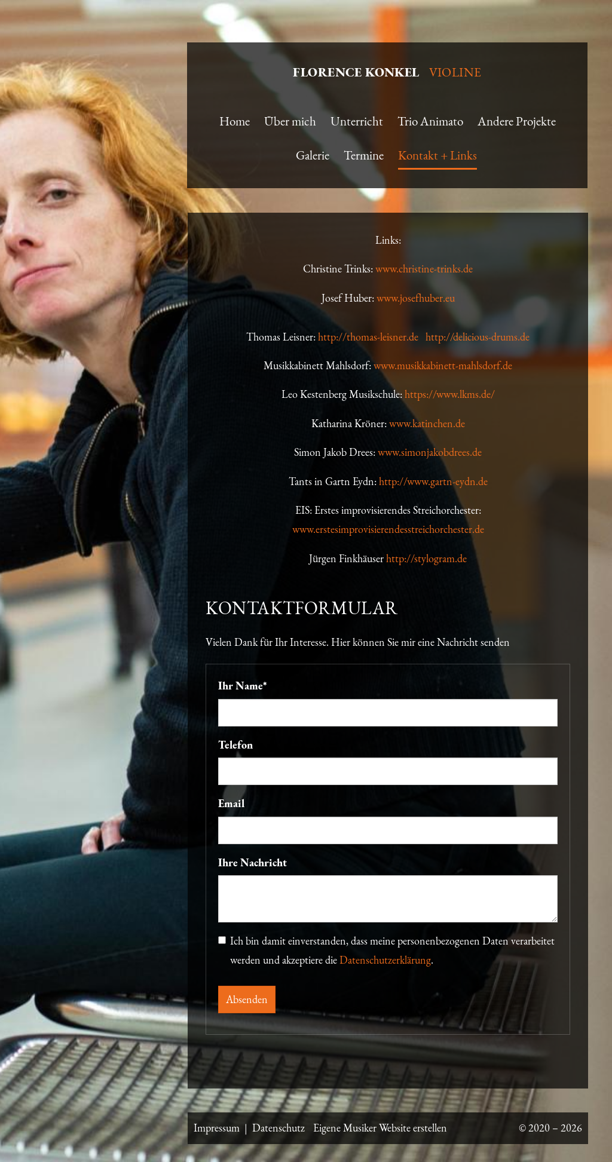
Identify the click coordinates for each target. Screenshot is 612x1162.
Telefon (235, 745)
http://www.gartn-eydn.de (433, 481)
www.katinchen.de (427, 423)
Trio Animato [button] (430, 121)
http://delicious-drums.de (478, 337)
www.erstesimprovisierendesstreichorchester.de (388, 529)
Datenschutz (278, 1128)
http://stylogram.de (426, 558)
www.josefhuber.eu (416, 298)
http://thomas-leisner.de (372, 337)
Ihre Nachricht (252, 862)
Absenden (247, 999)
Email (231, 803)
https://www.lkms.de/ (450, 394)
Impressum (217, 1128)
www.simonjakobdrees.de (430, 452)
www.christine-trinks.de (424, 268)
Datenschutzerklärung (385, 960)
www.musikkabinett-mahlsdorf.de (443, 365)
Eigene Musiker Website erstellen (380, 1128)
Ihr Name (242, 685)
